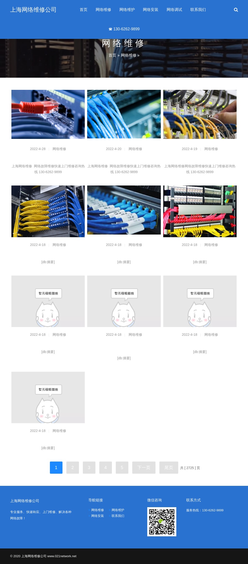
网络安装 (150, 10)
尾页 (168, 467)
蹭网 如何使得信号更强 (200, 343)
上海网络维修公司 (33, 9)
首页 (83, 10)
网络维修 (103, 10)
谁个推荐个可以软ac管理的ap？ (200, 254)
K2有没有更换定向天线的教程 (48, 440)
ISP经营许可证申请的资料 (48, 343)
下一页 (143, 467)
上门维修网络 (200, 158)
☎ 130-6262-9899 (124, 29)
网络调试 (174, 10)
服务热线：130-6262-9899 (204, 510)
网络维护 (127, 10)
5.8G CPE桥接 (48, 254)
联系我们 (198, 10)
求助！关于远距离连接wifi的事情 (124, 254)
